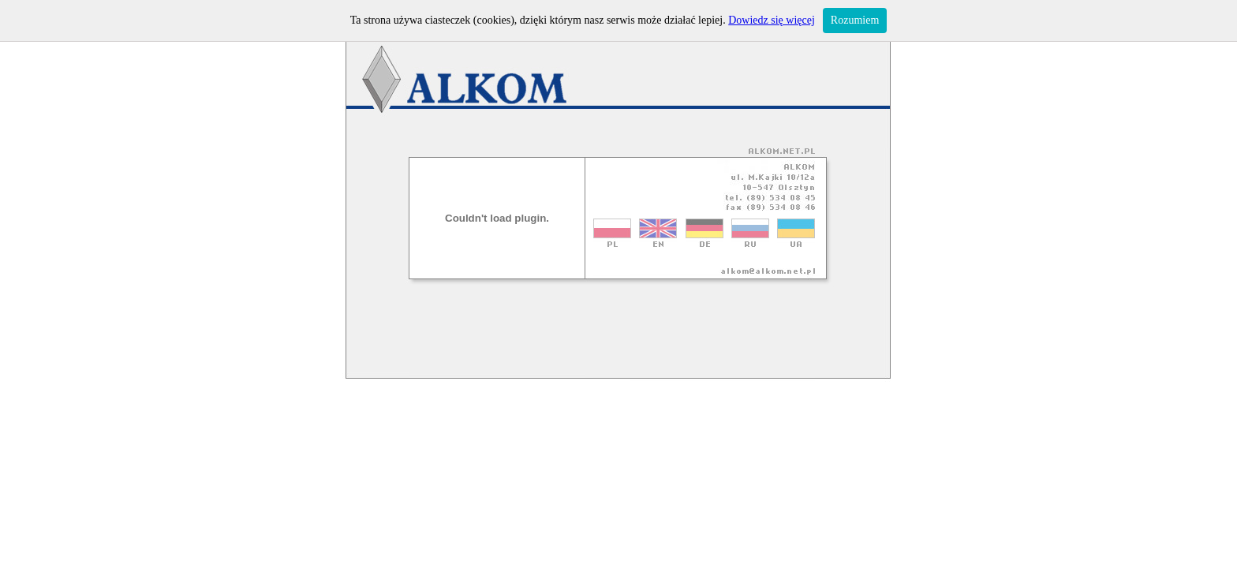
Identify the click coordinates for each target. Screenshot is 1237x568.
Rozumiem (855, 20)
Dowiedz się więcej (771, 20)
